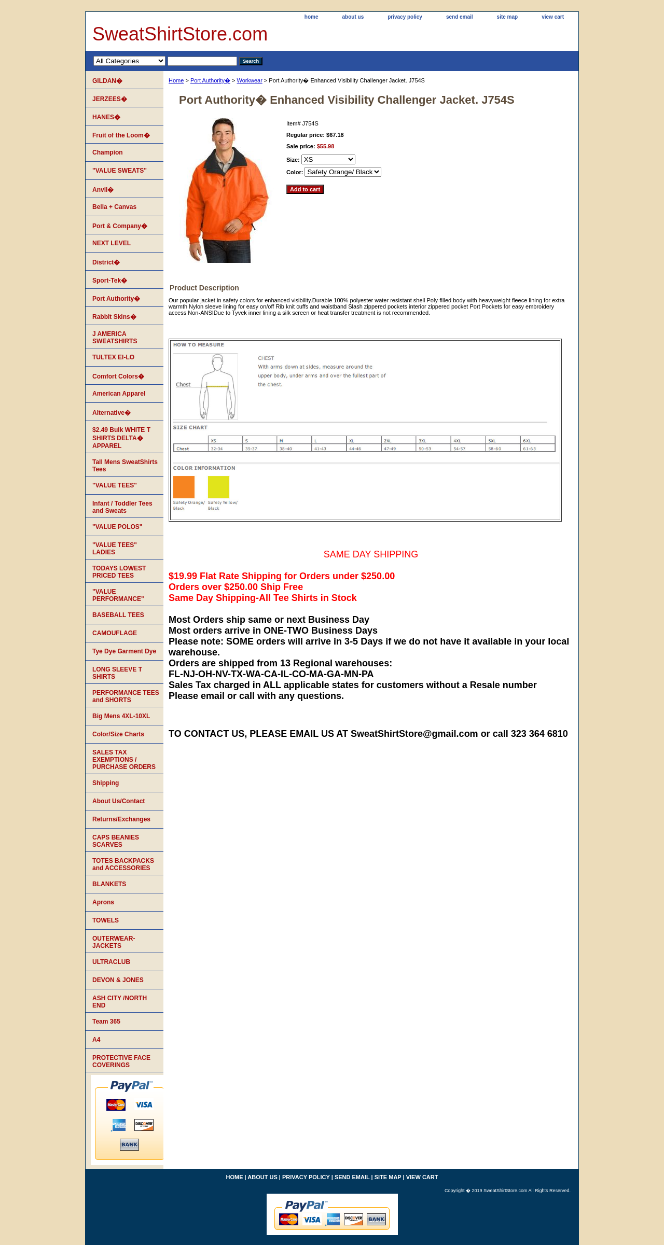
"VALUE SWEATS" (119, 170)
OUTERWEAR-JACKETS (113, 942)
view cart (553, 17)
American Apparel (118, 393)
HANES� (106, 117)
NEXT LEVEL (111, 243)
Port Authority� (210, 80)
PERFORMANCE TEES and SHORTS (125, 696)
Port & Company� (119, 226)
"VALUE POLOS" (117, 526)
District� (106, 262)
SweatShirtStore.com (180, 34)
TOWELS (105, 920)
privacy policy (405, 17)
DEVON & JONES (118, 980)
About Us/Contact (118, 801)
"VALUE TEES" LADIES (114, 548)
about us (353, 17)
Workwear (249, 80)
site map (507, 17)
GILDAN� (107, 81)
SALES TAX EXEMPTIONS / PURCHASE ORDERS (124, 760)
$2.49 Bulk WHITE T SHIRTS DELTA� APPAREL (121, 438)
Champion (107, 152)
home (312, 17)
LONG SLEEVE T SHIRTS (117, 673)
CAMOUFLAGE (114, 633)
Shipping (105, 783)
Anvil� (103, 189)
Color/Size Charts (118, 734)
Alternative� (111, 412)
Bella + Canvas (114, 207)
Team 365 (106, 1021)
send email (459, 17)
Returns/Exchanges (121, 819)
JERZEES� (109, 99)
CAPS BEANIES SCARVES (115, 841)
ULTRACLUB (111, 962)
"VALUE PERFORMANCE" (118, 595)
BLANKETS (109, 884)
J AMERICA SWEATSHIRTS (114, 337)
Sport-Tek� (109, 280)
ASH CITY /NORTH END (119, 1002)
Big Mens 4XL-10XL (121, 716)
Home (176, 80)
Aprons (103, 902)
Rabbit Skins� (114, 316)
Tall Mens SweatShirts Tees (125, 465)
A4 (96, 1039)
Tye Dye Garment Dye (124, 651)
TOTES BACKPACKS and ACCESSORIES (123, 864)
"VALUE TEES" (114, 485)
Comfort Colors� (118, 376)
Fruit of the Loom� (121, 135)
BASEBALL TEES (118, 615)
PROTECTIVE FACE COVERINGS (121, 1061)
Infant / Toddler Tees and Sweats (122, 507)
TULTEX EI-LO (113, 357)
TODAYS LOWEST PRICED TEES (119, 572)
